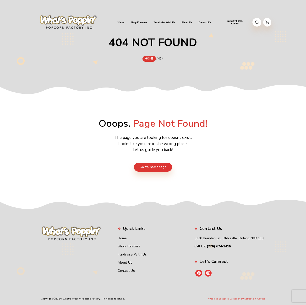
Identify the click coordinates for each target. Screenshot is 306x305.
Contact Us (126, 270)
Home (122, 237)
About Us (125, 262)
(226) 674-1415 (219, 246)
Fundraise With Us (132, 254)
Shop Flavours (129, 246)
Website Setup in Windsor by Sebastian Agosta (236, 298)
